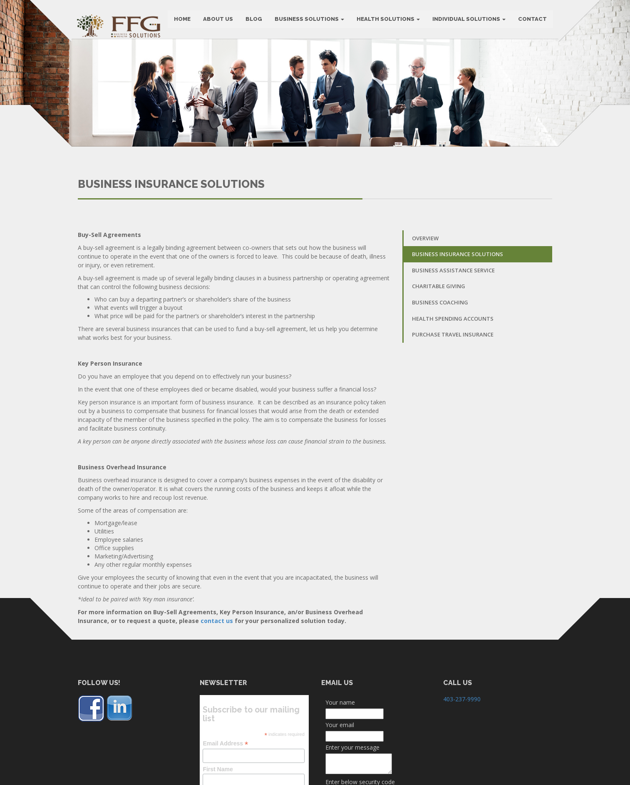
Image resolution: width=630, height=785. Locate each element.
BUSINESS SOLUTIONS (308, 20)
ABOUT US (217, 20)
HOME (181, 20)
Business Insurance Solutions (457, 295)
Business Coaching (440, 344)
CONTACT (531, 20)
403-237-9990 (462, 740)
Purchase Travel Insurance (453, 376)
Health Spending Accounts (453, 360)
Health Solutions (387, 20)
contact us (217, 662)
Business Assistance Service (453, 311)
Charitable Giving (438, 327)
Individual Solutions (468, 20)
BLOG (253, 20)
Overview (425, 279)
